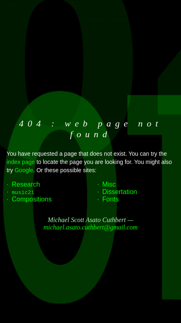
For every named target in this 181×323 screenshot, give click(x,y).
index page (21, 162)
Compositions (32, 199)
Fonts (110, 199)
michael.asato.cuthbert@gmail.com (90, 227)
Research (26, 184)
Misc (109, 184)
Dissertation (119, 191)
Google (23, 170)
